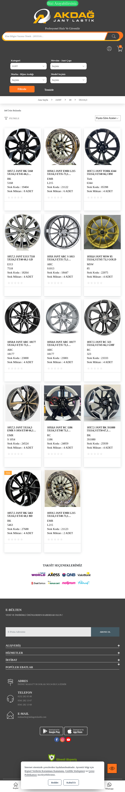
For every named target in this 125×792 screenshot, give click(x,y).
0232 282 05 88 (25, 696)
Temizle (49, 89)
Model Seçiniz (58, 74)
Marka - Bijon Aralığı (22, 74)
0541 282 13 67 (25, 700)
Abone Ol (105, 632)
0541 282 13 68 (25, 704)
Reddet (54, 782)
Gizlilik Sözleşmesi (75, 771)
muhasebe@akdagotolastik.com (32, 717)
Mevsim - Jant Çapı (61, 60)
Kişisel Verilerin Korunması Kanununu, (45, 771)
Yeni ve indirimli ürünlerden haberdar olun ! (34, 615)
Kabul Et (71, 782)
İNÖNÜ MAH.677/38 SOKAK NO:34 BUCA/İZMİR (42, 684)
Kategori (15, 60)
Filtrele (22, 89)
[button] (11, 119)
